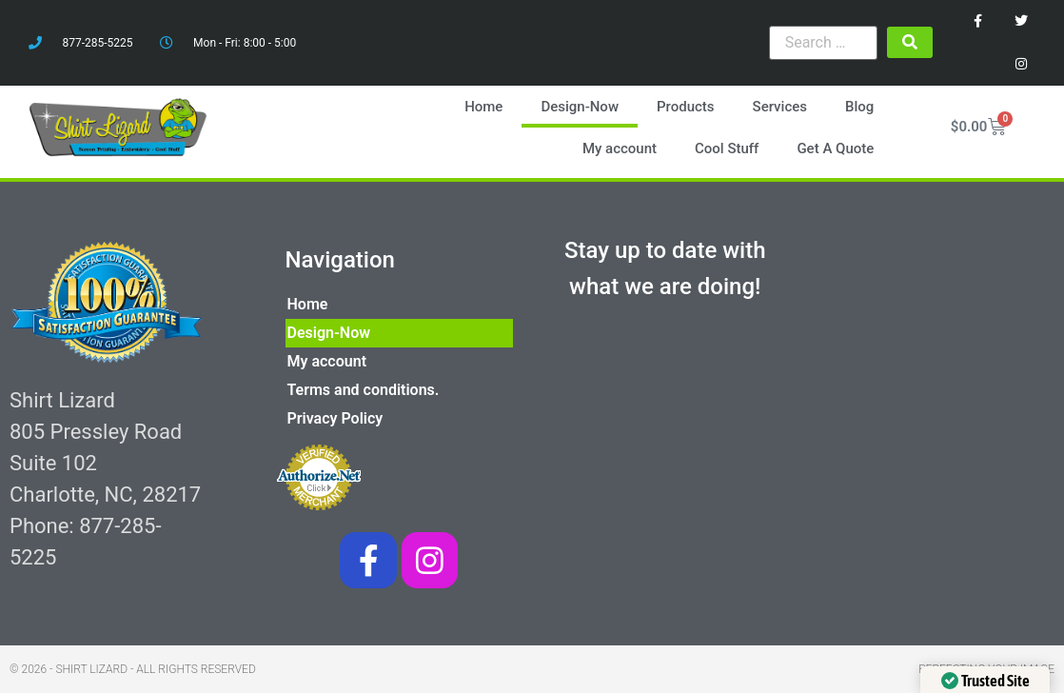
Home (483, 106)
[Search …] (823, 43)
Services (780, 106)
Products (686, 106)
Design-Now (580, 106)
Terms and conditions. (363, 390)
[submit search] (910, 42)
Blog (859, 106)
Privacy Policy (335, 418)
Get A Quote (835, 148)
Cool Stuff (727, 148)
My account (619, 148)
